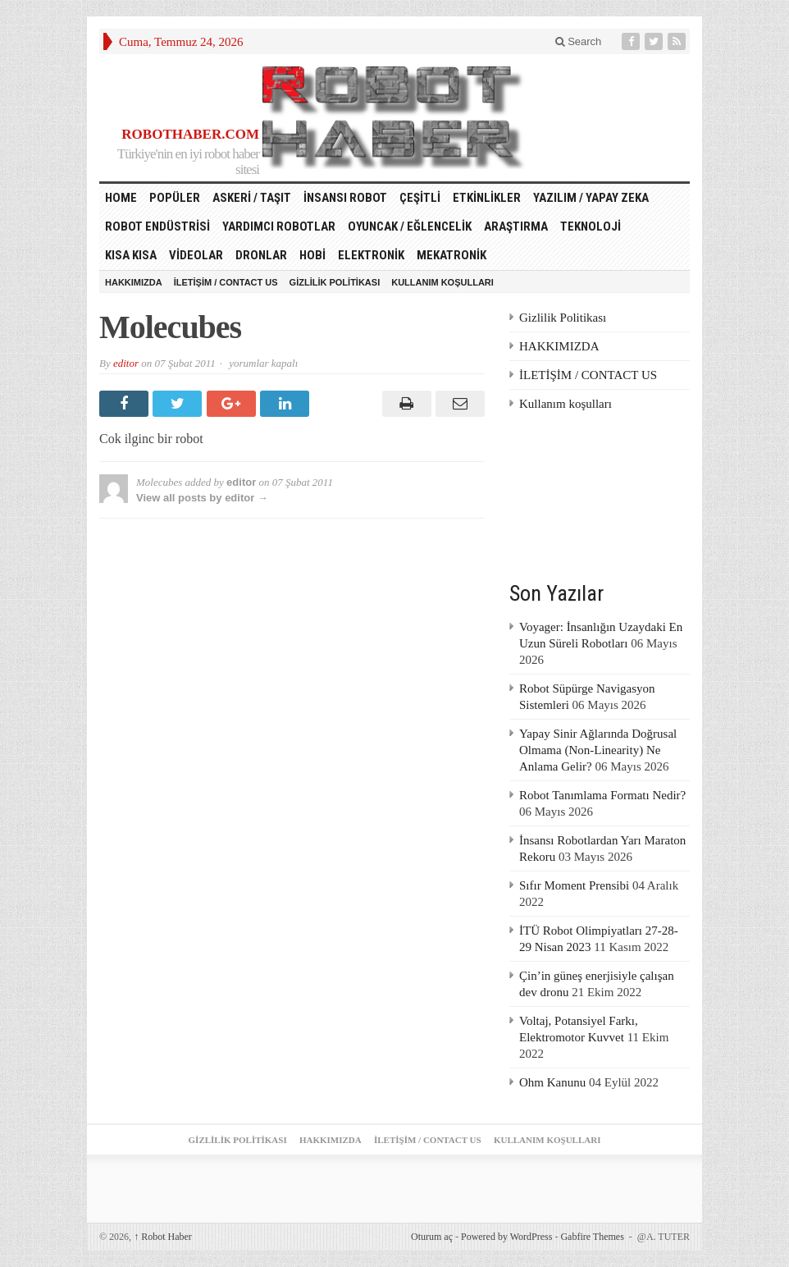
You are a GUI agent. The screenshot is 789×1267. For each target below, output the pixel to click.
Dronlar (261, 255)
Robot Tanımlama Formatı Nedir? (602, 795)
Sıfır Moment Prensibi (574, 885)
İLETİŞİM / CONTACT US (226, 282)
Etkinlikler (487, 197)
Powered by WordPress (506, 1236)
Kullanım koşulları (442, 282)
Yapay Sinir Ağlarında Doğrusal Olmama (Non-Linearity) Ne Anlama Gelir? (598, 750)
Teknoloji (590, 226)
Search (578, 41)
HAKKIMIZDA (133, 282)
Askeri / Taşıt (251, 197)
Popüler (174, 197)
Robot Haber (163, 1236)
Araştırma (516, 226)
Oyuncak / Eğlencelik (410, 226)
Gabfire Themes (591, 1236)
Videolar (196, 255)
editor (126, 363)
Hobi (312, 255)
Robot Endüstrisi (157, 226)
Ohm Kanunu (552, 1082)
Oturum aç (432, 1236)
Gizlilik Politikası (335, 282)
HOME (121, 197)
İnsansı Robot (345, 197)
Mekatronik (451, 255)
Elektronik (371, 255)
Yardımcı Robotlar (278, 226)
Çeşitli (419, 197)
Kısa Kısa (131, 255)
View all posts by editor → (202, 498)
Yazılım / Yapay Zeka (591, 197)
